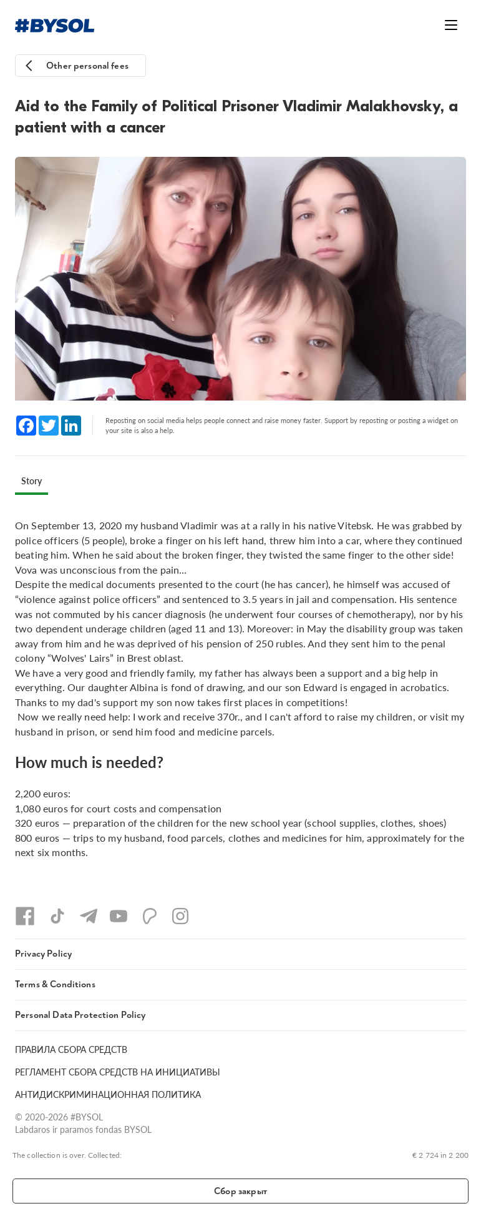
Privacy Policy (43, 954)
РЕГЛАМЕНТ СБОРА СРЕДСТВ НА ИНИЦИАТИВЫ (117, 1072)
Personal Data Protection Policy (80, 1015)
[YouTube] (119, 916)
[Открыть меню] (451, 25)
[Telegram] (89, 916)
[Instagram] (180, 916)
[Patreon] (150, 916)
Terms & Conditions (55, 984)
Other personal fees (87, 66)
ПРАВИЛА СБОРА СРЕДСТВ (71, 1049)
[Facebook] (25, 916)
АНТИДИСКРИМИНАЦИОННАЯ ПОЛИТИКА (108, 1094)
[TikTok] (57, 916)
